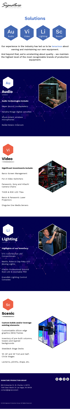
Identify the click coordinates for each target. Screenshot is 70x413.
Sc (59, 31)
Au (10, 31)
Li (43, 31)
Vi (27, 31)
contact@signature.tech (9, 390)
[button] (67, 5)
